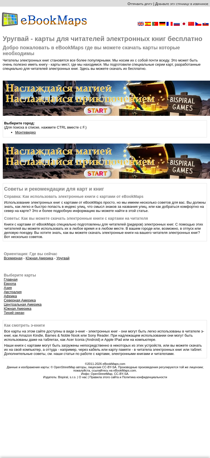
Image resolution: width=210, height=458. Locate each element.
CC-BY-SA (121, 373)
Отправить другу (139, 4)
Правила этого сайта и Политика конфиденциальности (128, 377)
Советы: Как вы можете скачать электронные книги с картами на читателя (76, 218)
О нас (83, 377)
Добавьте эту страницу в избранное (181, 4)
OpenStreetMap (101, 373)
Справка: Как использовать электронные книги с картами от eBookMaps (74, 196)
